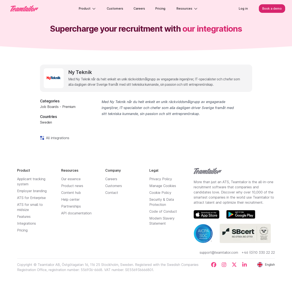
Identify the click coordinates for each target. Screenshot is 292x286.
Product (87, 8)
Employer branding (32, 191)
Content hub (71, 192)
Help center (70, 199)
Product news (72, 186)
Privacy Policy (160, 179)
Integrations (26, 223)
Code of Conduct (163, 211)
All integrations (57, 138)
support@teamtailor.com (219, 252)
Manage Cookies (162, 186)
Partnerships (71, 206)
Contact (111, 192)
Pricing (22, 230)
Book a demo (272, 8)
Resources (186, 8)
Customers (113, 186)
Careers (111, 179)
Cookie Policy (160, 192)
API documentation (76, 213)
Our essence (71, 179)
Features (24, 216)
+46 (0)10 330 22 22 (258, 252)
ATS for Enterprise (31, 198)
